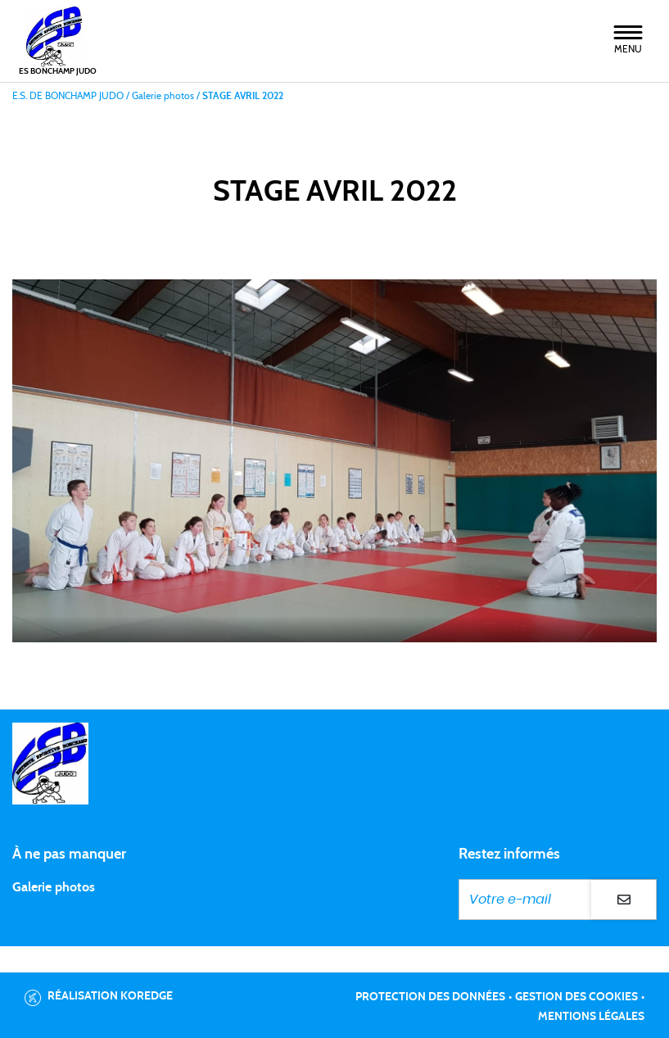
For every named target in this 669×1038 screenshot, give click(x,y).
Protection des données (430, 997)
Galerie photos (53, 887)
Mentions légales (591, 1016)
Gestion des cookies (576, 997)
